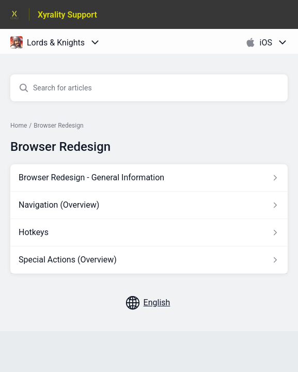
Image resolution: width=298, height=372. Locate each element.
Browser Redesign (58, 125)
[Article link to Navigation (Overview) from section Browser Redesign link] (149, 205)
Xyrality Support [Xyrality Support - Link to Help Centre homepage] (67, 15)
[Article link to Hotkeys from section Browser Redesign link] (149, 232)
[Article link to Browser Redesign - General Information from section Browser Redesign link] (149, 178)
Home (18, 125)
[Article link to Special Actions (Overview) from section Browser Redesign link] (149, 260)
